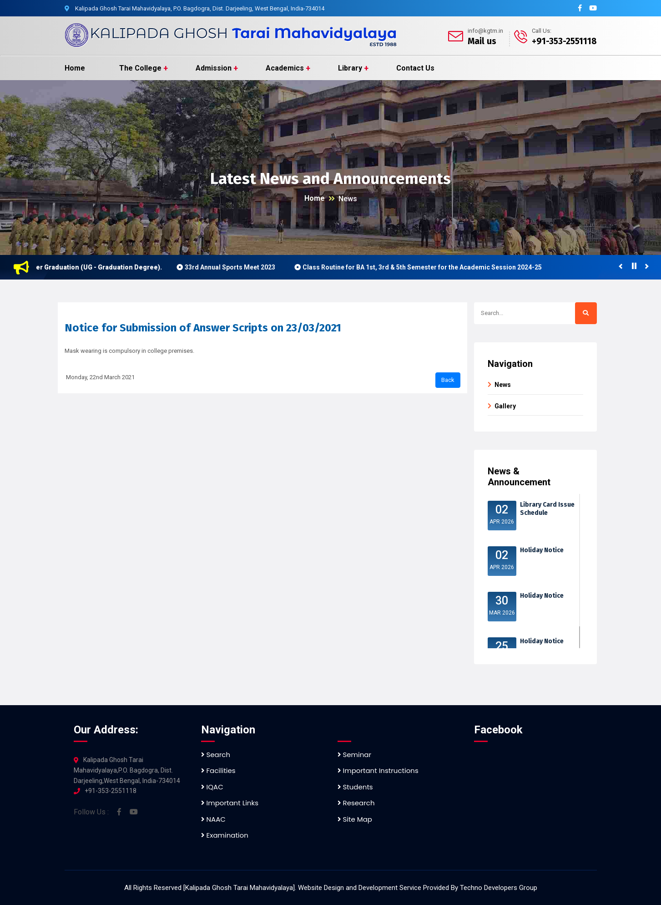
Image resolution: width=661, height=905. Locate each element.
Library (350, 68)
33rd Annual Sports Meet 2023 (233, 267)
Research (356, 803)
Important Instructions (378, 770)
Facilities (218, 770)
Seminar (355, 754)
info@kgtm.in (485, 30)
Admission (214, 68)
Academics (285, 68)
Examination (224, 835)
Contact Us (415, 68)
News (347, 198)
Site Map (355, 819)
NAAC (213, 819)
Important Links (229, 803)
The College (140, 68)
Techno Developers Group (498, 888)
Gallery (505, 406)
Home (75, 68)
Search (216, 754)
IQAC (212, 787)
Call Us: (541, 30)
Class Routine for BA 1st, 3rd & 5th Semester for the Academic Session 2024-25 (425, 267)
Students (355, 787)
